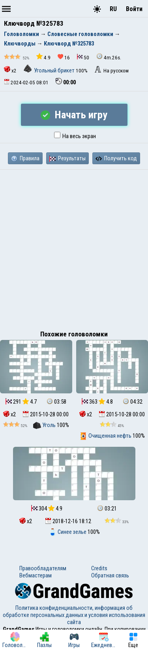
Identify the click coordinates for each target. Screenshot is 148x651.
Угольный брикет (50, 70)
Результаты (67, 158)
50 (83, 57)
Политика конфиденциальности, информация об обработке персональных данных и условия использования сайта (74, 615)
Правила (25, 158)
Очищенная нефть (106, 435)
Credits (99, 568)
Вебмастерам (35, 575)
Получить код (116, 158)
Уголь (45, 425)
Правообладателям (42, 568)
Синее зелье (68, 531)
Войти (134, 9)
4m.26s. (108, 57)
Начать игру (74, 114)
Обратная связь (110, 575)
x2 (10, 70)
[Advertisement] (74, 248)
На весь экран (75, 136)
